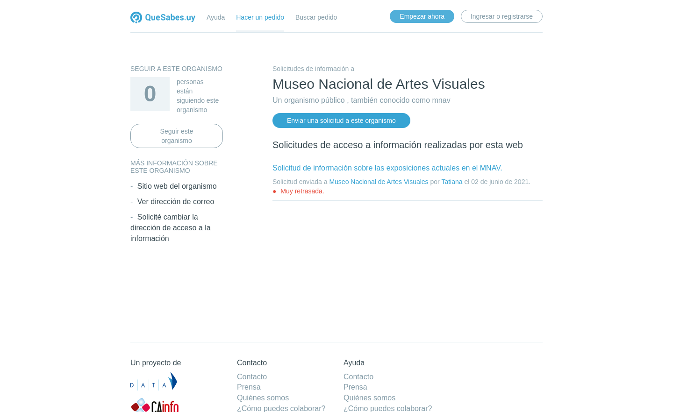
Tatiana (451, 181)
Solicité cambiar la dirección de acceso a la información (170, 227)
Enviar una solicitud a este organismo (341, 120)
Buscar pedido (316, 17)
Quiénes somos (263, 398)
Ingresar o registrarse (502, 16)
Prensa (249, 387)
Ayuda (216, 17)
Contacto (252, 377)
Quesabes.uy (162, 18)
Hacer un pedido (260, 17)
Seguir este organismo (176, 136)
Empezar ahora (422, 16)
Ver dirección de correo (176, 202)
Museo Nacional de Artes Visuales (378, 181)
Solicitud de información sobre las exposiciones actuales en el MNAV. (387, 168)
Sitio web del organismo (177, 186)
